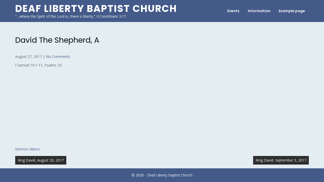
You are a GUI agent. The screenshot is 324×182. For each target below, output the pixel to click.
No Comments (58, 56)
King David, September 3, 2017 (281, 160)
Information (259, 10)
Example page (292, 10)
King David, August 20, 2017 (41, 160)
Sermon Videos (27, 149)
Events (233, 10)
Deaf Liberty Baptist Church (96, 8)
